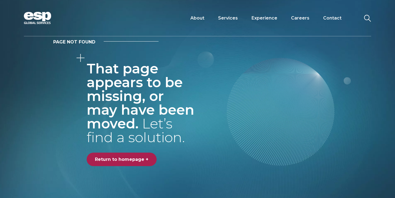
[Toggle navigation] (353, 18)
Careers (300, 18)
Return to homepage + (121, 159)
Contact (332, 18)
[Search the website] (367, 18)
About (197, 18)
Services (228, 18)
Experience (264, 18)
